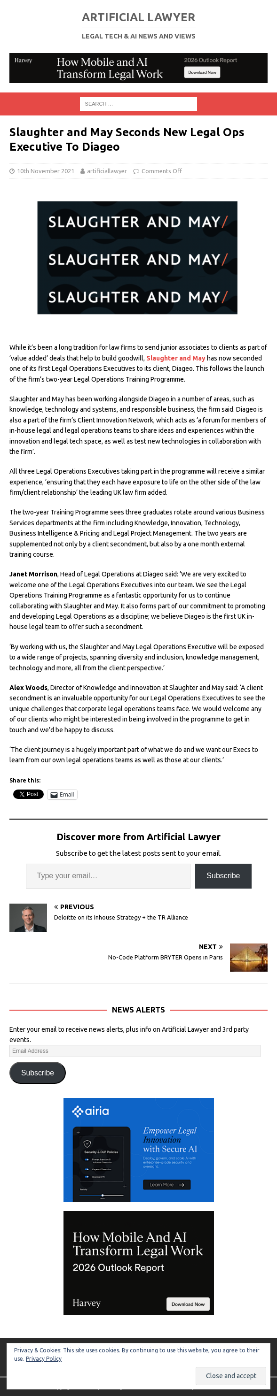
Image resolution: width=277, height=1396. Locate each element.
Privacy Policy (44, 1359)
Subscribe (223, 876)
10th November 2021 (45, 171)
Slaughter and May (176, 358)
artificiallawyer (107, 171)
